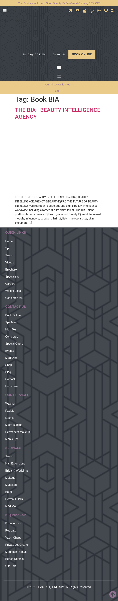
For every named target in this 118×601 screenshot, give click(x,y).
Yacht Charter (14, 537)
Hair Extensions (15, 463)
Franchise (11, 386)
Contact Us (59, 54)
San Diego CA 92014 (34, 54)
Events (9, 350)
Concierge (11, 336)
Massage (11, 484)
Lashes (9, 417)
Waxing (10, 403)
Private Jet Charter (17, 544)
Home (9, 241)
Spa (7, 248)
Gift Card (11, 565)
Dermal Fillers (14, 498)
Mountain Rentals (16, 551)
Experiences (13, 523)
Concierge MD (14, 297)
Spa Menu (11, 322)
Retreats (10, 530)
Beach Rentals (14, 558)
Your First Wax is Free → (59, 84)
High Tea (10, 329)
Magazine (11, 357)
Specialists (12, 276)
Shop (8, 364)
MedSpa (10, 506)
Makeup (10, 477)
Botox (9, 491)
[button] (5, 10)
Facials (9, 410)
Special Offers (14, 343)
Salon (9, 255)
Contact (10, 379)
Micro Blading (13, 424)
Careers (10, 283)
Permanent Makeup (17, 431)
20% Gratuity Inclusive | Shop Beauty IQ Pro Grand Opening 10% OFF (59, 3)
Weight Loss (13, 290)
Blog (8, 372)
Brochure (11, 269)
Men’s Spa (12, 439)
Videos (9, 262)
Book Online (13, 315)
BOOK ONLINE (82, 54)
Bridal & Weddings (16, 470)
